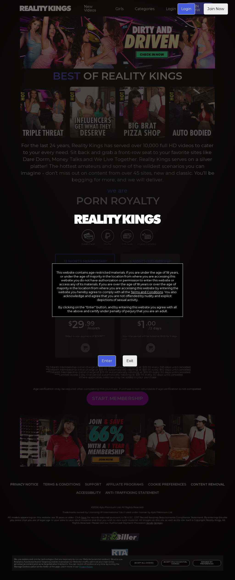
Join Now (215, 9)
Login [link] (186, 9)
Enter (107, 361)
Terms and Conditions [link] (147, 292)
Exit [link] (129, 361)
